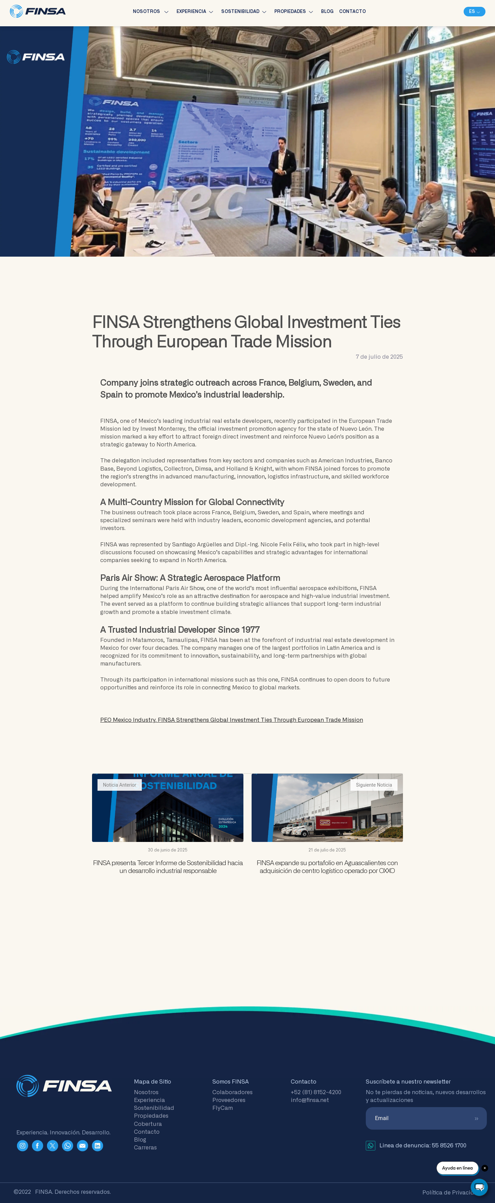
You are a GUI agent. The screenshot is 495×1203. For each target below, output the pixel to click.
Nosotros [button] (152, 12)
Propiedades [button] (295, 12)
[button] (474, 11)
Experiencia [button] (196, 12)
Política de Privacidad (451, 1192)
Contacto (352, 12)
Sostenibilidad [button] (245, 12)
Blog (327, 12)
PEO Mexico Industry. (231, 720)
